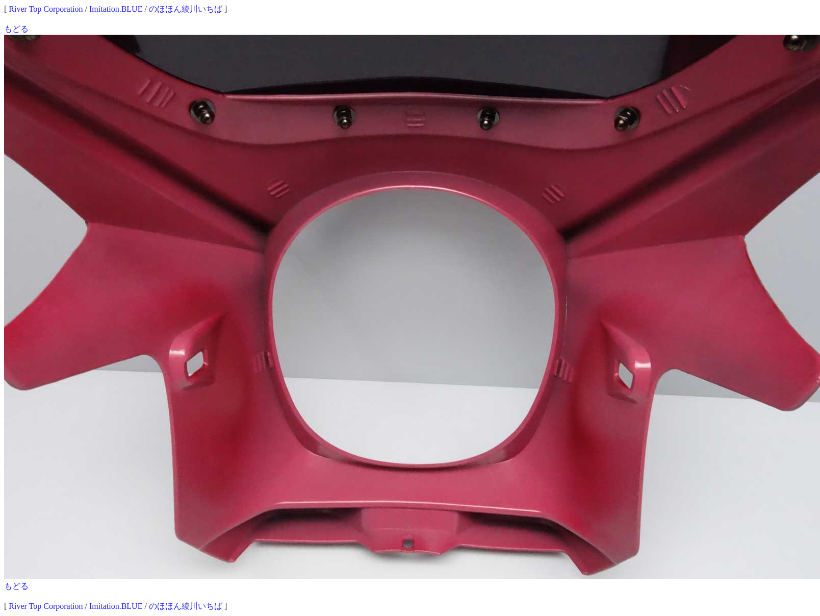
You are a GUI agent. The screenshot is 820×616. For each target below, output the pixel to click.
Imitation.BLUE (115, 9)
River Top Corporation (46, 9)
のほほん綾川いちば (185, 9)
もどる (16, 28)
